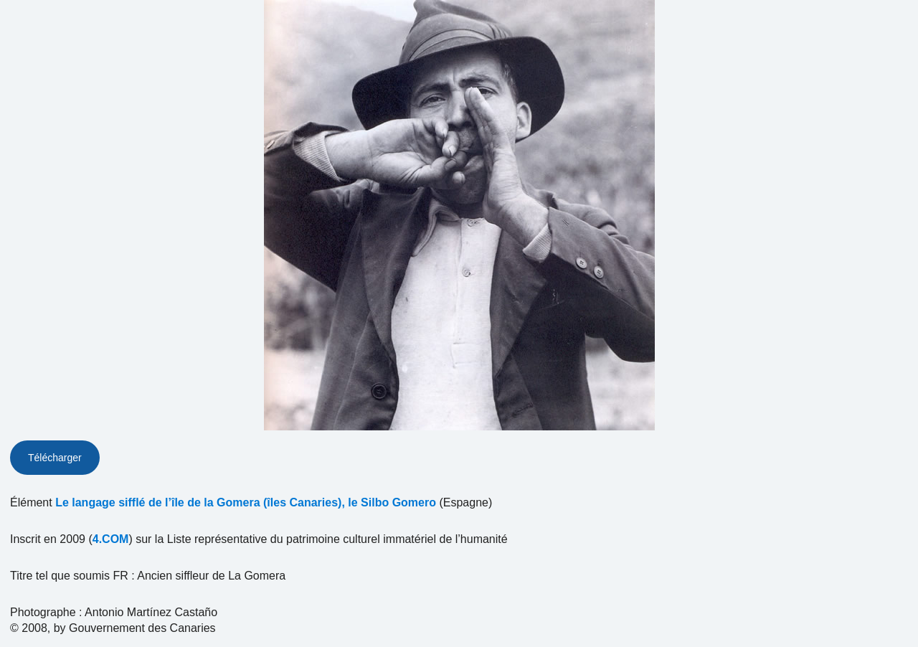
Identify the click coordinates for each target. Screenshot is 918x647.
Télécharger (55, 457)
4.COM (111, 539)
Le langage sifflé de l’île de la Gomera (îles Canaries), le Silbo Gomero (245, 502)
